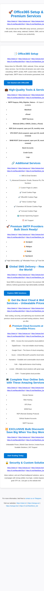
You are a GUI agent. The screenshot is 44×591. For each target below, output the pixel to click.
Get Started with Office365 (18, 83)
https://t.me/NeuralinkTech (16, 24)
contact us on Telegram (33, 498)
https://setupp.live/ (37, 21)
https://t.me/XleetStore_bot (29, 506)
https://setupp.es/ (24, 21)
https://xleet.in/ (12, 21)
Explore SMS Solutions (16, 293)
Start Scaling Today (15, 456)
